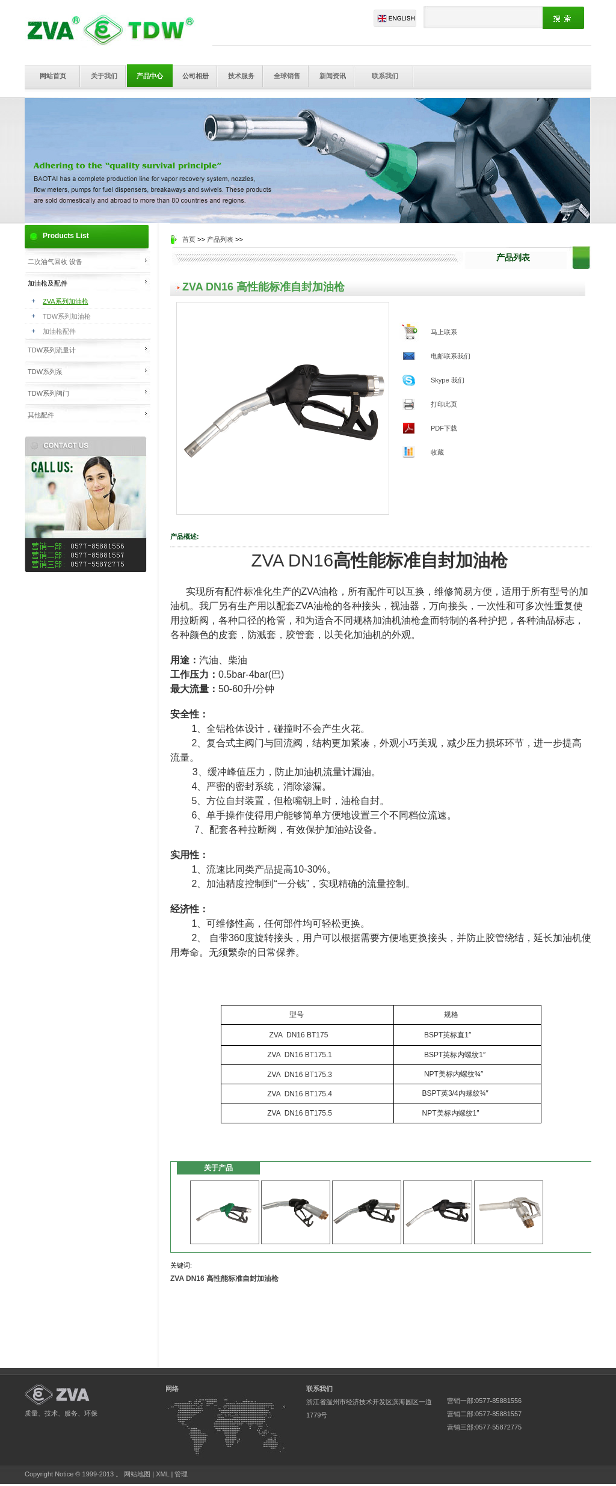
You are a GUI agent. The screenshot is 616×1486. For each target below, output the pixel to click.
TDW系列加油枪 (67, 316)
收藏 (437, 452)
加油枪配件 (59, 331)
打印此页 (444, 404)
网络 (172, 1388)
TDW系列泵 (45, 371)
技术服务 (241, 75)
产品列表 (220, 239)
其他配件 (41, 415)
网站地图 (137, 1474)
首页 (189, 239)
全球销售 (287, 75)
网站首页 (53, 75)
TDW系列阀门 (48, 393)
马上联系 (444, 332)
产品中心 (150, 75)
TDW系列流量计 (52, 350)
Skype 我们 (447, 380)
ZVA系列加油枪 (65, 301)
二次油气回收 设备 (55, 261)
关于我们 (104, 75)
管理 (181, 1474)
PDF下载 (444, 428)
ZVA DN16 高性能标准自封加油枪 (224, 1278)
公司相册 (195, 75)
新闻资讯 (332, 75)
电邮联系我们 (450, 356)
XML (162, 1474)
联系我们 (385, 75)
